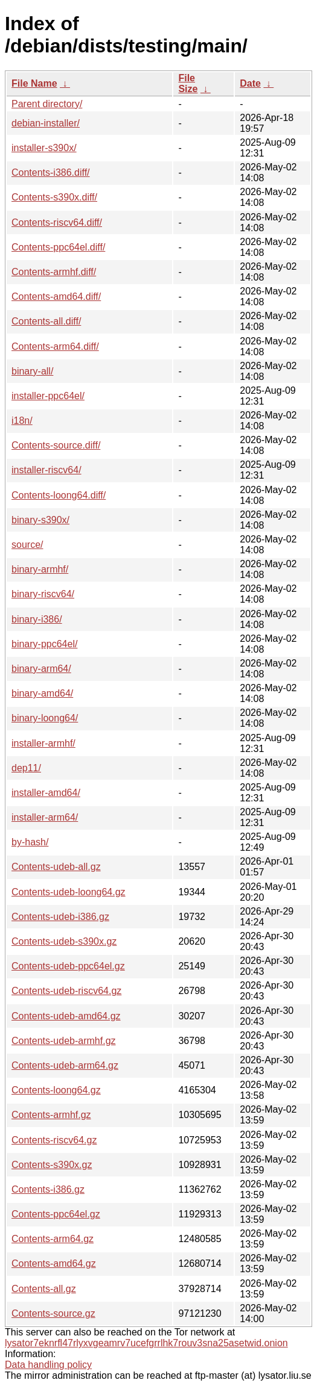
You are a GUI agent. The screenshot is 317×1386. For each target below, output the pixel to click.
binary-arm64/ (41, 668)
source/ (27, 544)
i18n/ (22, 420)
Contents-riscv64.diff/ (56, 222)
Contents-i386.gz (48, 1189)
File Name (34, 83)
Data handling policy (48, 1365)
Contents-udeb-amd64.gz (66, 1016)
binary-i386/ (36, 619)
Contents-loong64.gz (56, 1090)
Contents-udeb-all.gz (56, 867)
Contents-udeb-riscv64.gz (66, 991)
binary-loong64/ (44, 718)
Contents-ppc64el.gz (55, 1214)
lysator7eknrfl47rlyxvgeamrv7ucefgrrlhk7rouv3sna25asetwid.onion (146, 1343)
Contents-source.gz (53, 1313)
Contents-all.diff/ (46, 321)
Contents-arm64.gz (52, 1239)
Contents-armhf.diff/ (53, 272)
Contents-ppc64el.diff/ (58, 247)
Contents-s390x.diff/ (54, 197)
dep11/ (26, 768)
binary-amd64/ (42, 693)
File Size (187, 83)
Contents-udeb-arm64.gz (64, 1065)
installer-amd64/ (45, 793)
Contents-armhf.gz (51, 1115)
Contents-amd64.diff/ (56, 296)
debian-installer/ (45, 123)
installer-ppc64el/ (48, 396)
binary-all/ (32, 371)
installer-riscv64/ (46, 470)
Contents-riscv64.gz (54, 1140)
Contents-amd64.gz (53, 1263)
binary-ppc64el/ (44, 644)
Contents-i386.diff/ (50, 172)
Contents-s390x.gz (51, 1165)
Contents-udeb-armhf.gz (63, 1041)
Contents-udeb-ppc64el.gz (68, 966)
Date (250, 83)
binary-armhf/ (39, 569)
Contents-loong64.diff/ (58, 495)
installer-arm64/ (44, 817)
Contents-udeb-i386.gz (60, 917)
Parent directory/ (46, 104)
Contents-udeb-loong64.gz (68, 892)
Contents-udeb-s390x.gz (64, 941)
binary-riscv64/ (42, 594)
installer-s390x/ (44, 148)
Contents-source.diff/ (55, 445)
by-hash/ (29, 842)
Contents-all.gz (43, 1289)
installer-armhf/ (43, 743)
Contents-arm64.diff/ (55, 346)
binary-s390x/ (40, 520)
